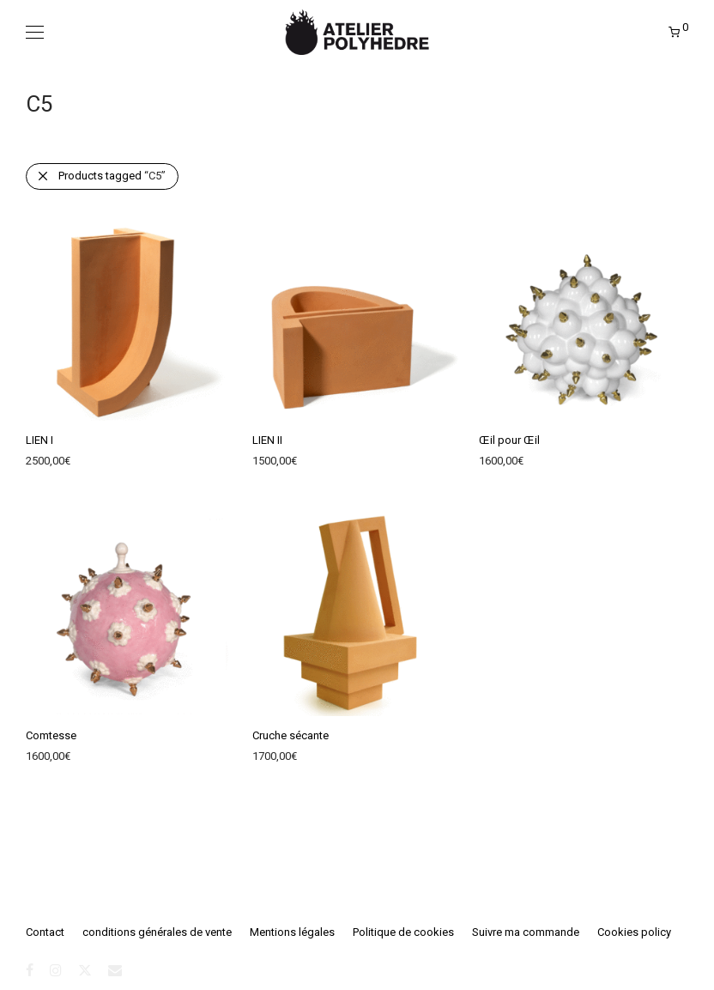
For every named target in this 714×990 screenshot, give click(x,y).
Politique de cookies (403, 932)
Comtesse (51, 735)
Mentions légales (292, 932)
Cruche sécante (290, 735)
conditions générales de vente (157, 932)
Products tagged (112, 175)
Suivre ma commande (525, 932)
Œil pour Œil (509, 440)
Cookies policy (634, 932)
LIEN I (39, 440)
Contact (45, 932)
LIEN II (267, 440)
